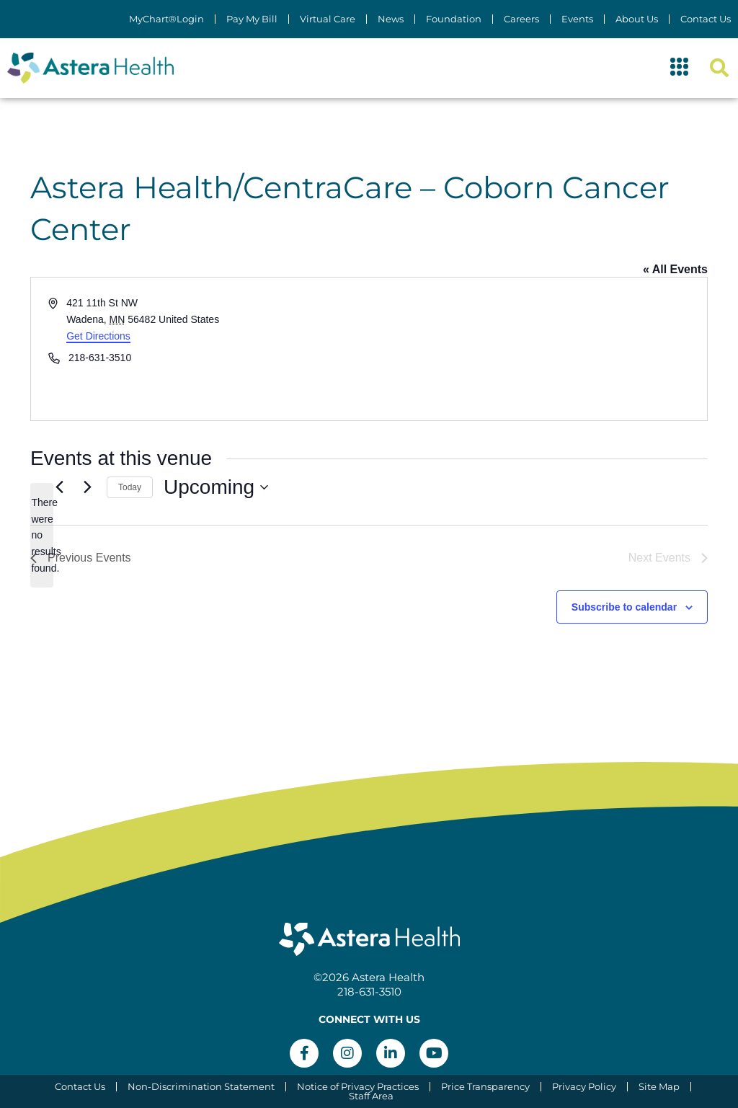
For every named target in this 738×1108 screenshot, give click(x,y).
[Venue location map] (537, 349)
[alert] (41, 535)
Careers (521, 19)
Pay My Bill (251, 19)
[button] (679, 68)
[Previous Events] (59, 487)
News (391, 19)
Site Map (659, 1086)
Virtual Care (327, 19)
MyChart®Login (166, 19)
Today (129, 487)
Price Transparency (485, 1086)
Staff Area (371, 1096)
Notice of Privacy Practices (358, 1086)
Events (577, 19)
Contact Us (705, 19)
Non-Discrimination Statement (201, 1086)
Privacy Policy (584, 1086)
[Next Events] (87, 487)
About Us (636, 19)
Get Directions (98, 336)
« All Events (675, 269)
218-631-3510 (369, 991)
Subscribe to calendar (624, 607)
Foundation (453, 19)
